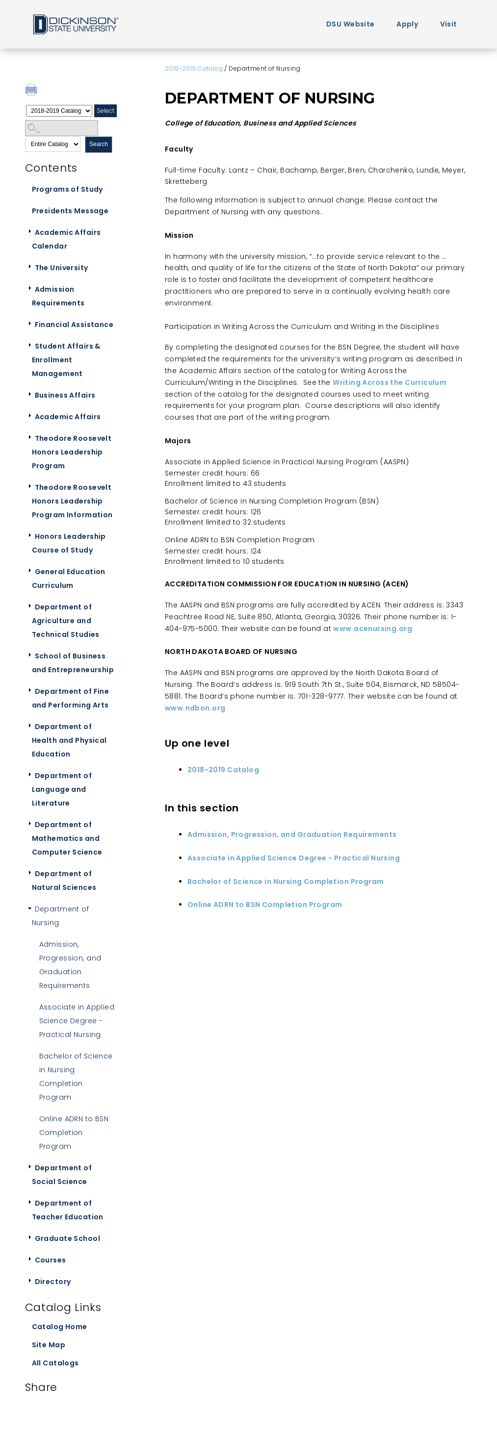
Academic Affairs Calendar (66, 239)
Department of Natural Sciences (64, 880)
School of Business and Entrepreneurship (73, 663)
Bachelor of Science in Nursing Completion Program (76, 1076)
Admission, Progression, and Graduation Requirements (70, 964)
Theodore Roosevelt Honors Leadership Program (72, 452)
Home (75, 23)
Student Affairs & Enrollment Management (66, 359)
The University (61, 268)
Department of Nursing (60, 916)
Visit (448, 24)
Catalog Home (59, 1327)
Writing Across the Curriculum (389, 382)
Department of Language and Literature (62, 789)
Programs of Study (67, 189)
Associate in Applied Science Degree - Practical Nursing (76, 1020)
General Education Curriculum (68, 578)
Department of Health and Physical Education (69, 740)
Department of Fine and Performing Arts (70, 698)
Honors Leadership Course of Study (69, 543)
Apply (407, 24)
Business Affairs (65, 395)
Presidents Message (70, 211)
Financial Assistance (74, 324)
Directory (53, 1281)
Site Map (48, 1345)
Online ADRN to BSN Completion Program (74, 1132)
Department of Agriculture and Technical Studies (66, 620)
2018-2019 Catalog (194, 68)
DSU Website (350, 24)
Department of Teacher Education (68, 1210)
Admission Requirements (58, 296)
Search (98, 144)
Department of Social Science (62, 1174)
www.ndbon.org (195, 708)
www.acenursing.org (372, 628)
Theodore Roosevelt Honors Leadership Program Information (72, 501)
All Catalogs (55, 1363)
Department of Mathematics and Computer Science (67, 838)
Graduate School (67, 1238)
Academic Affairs (68, 417)
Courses (50, 1260)
